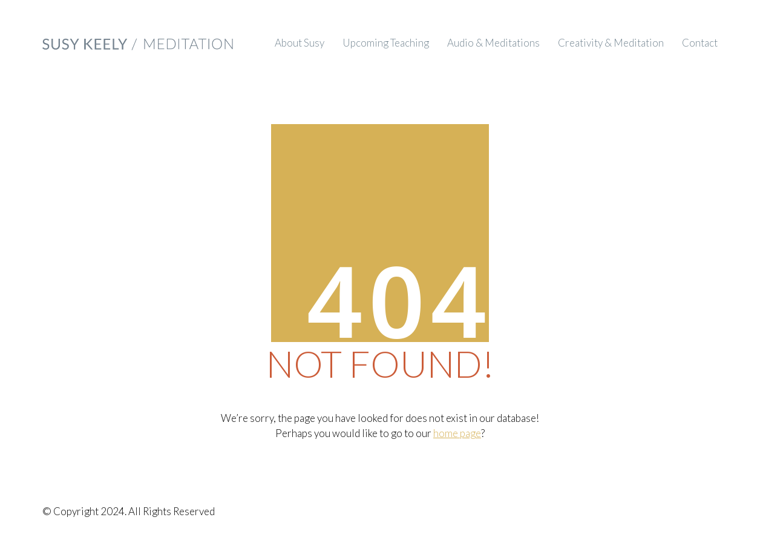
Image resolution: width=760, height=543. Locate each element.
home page (457, 433)
